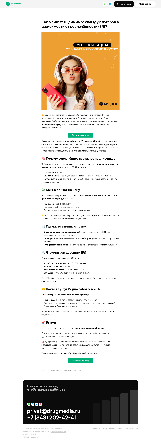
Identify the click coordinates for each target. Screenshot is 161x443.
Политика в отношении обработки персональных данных (115, 430)
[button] (124, 4)
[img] (15, 4)
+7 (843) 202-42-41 (51, 419)
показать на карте (58, 433)
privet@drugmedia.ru (53, 412)
